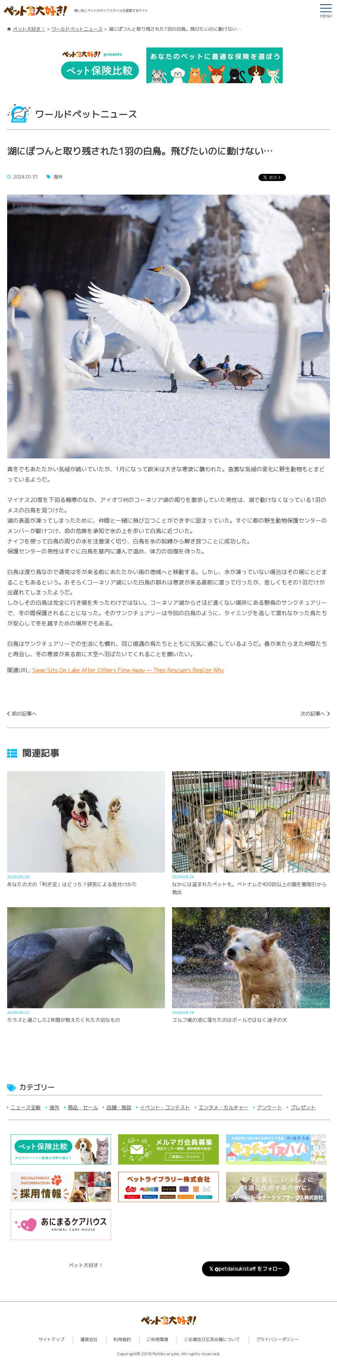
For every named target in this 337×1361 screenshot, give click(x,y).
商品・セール (83, 1107)
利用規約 (122, 1339)
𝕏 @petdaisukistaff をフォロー (245, 1268)
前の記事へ (24, 713)
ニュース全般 (26, 1107)
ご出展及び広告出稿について (212, 1339)
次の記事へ (312, 713)
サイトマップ (51, 1339)
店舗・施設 (118, 1107)
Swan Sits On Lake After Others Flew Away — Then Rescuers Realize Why (128, 670)
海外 (54, 1107)
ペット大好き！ (29, 29)
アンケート (269, 1107)
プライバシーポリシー (277, 1339)
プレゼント (303, 1107)
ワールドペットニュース (76, 29)
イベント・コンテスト (165, 1107)
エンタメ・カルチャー (223, 1107)
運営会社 (88, 1339)
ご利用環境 (157, 1339)
